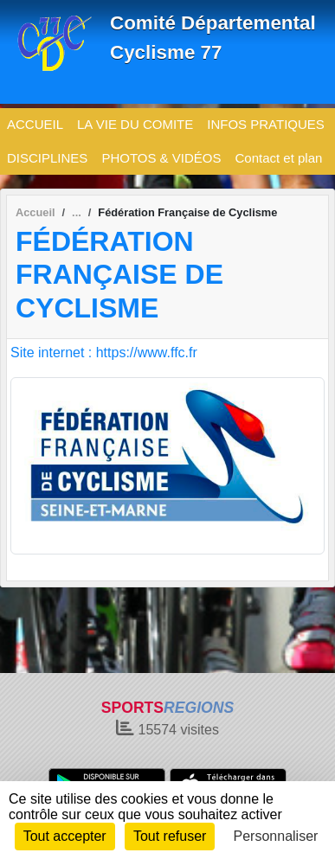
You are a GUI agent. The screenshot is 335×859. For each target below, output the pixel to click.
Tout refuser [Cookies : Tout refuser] (169, 836)
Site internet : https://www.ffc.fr (103, 352)
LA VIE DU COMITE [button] (135, 124)
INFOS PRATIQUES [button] (266, 124)
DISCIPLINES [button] (47, 158)
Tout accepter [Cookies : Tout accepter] (64, 836)
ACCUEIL (35, 124)
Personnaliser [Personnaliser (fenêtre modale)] (276, 836)
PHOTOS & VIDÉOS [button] (161, 158)
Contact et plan (278, 158)
